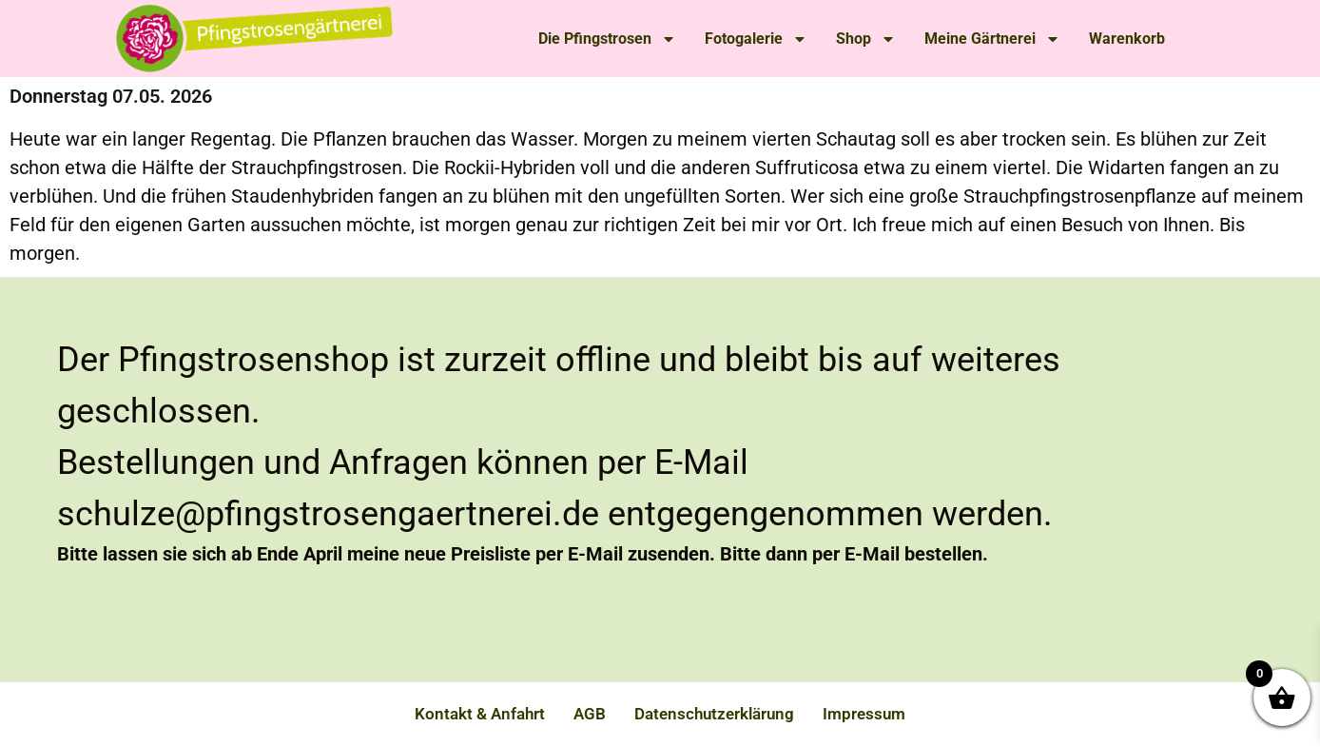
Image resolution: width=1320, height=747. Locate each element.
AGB (589, 713)
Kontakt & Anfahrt (480, 713)
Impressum (864, 713)
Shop (866, 39)
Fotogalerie (756, 39)
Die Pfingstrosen (607, 39)
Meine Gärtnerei (992, 39)
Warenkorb (1127, 38)
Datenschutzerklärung (714, 713)
